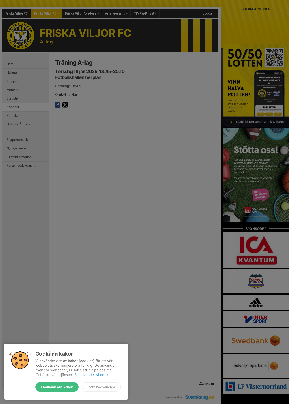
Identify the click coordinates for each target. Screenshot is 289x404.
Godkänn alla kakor (57, 387)
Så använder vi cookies (93, 374)
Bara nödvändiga (101, 387)
